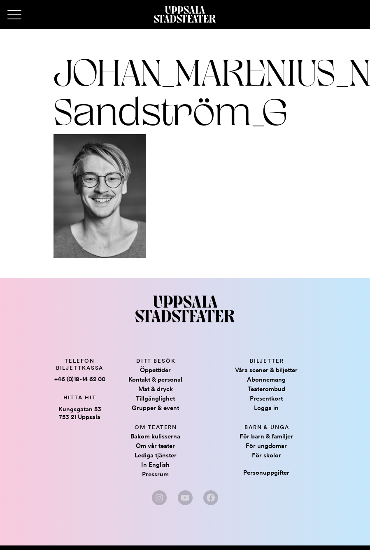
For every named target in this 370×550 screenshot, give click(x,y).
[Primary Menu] (14, 15)
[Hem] (185, 14)
